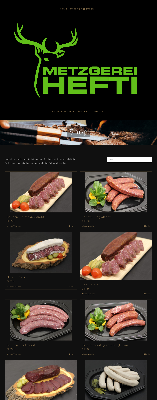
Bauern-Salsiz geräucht (26, 217)
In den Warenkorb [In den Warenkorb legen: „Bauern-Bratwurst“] (15, 354)
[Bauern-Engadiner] (116, 192)
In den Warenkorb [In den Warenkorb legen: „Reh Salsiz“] (89, 293)
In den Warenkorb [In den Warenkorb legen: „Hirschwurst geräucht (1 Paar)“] (89, 354)
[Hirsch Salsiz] (41, 252)
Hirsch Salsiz (17, 277)
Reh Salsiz (90, 284)
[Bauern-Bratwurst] (41, 319)
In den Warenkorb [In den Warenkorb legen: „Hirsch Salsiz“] (15, 286)
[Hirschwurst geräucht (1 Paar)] (116, 319)
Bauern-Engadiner (96, 217)
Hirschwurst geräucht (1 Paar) (106, 344)
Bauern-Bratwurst (21, 344)
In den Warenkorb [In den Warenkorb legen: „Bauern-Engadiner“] (89, 226)
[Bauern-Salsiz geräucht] (41, 192)
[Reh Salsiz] (116, 256)
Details (73, 226)
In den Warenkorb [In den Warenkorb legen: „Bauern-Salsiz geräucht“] (15, 226)
